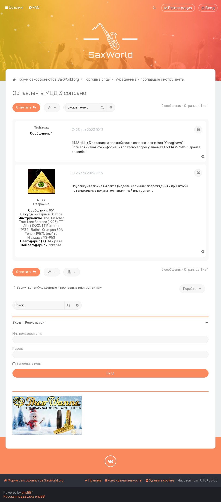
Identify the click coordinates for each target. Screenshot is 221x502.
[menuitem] (34, 7)
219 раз (55, 245)
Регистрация (35, 323)
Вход (16, 323)
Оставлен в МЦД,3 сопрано (49, 92)
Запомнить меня (29, 364)
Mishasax (41, 127)
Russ (41, 200)
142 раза (55, 241)
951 (51, 210)
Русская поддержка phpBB (24, 497)
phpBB (26, 493)
